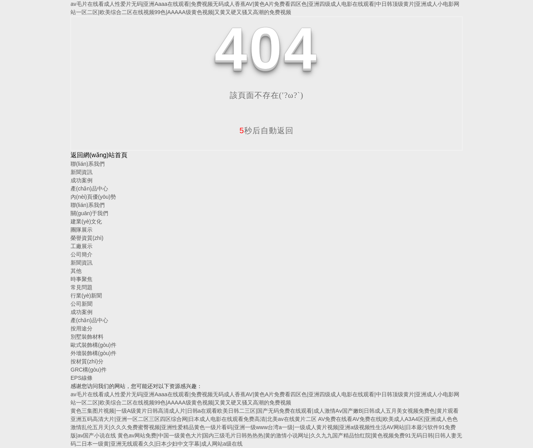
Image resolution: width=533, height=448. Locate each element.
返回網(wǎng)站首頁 (99, 155)
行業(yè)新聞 (86, 295)
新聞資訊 (81, 172)
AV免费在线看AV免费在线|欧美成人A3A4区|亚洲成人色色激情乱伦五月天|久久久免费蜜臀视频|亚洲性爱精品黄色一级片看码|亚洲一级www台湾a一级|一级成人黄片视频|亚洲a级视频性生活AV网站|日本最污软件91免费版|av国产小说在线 (264, 427)
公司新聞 (81, 304)
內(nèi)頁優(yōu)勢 (93, 197)
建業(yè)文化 (86, 221)
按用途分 (81, 328)
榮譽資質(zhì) (87, 238)
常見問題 (81, 287)
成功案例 (81, 180)
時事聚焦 (81, 279)
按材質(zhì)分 (87, 361)
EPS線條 (81, 378)
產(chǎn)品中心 (89, 188)
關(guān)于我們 (89, 213)
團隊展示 (81, 230)
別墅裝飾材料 (87, 337)
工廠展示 (81, 246)
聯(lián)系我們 (88, 164)
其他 (76, 271)
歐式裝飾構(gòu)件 (93, 345)
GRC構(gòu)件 (89, 369)
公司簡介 (81, 254)
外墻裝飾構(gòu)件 (93, 353)
